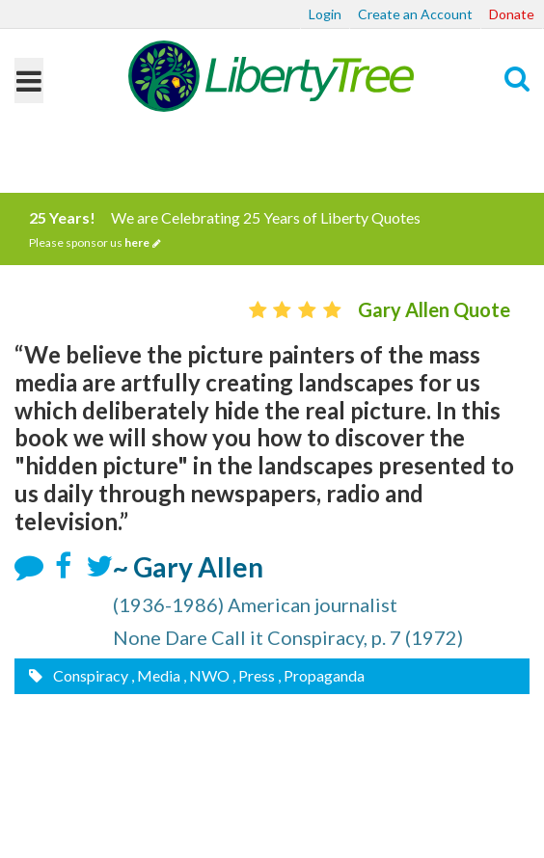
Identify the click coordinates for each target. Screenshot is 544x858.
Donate (511, 14)
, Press (253, 675)
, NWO (206, 675)
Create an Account (415, 14)
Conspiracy (89, 675)
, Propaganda (321, 675)
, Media (155, 675)
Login (325, 14)
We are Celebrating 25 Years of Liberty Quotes (272, 229)
